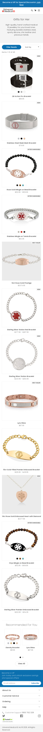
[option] (19, 92)
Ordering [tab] (6, 701)
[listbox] (22, 90)
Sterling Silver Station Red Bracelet (21, 330)
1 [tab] (20, 657)
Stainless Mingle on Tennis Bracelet (21, 236)
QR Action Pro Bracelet (21, 96)
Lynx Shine (21, 423)
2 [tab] (23, 657)
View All (21, 663)
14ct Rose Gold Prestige (21, 283)
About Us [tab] (6, 690)
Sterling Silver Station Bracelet (21, 376)
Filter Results (11, 47)
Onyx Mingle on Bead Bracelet (21, 563)
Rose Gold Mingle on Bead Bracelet (21, 190)
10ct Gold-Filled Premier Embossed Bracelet (21, 470)
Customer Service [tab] (10, 696)
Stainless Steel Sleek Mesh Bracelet (21, 143)
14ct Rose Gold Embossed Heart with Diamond (21, 516)
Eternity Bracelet (12, 647)
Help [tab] (4, 707)
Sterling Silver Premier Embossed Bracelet (21, 610)
